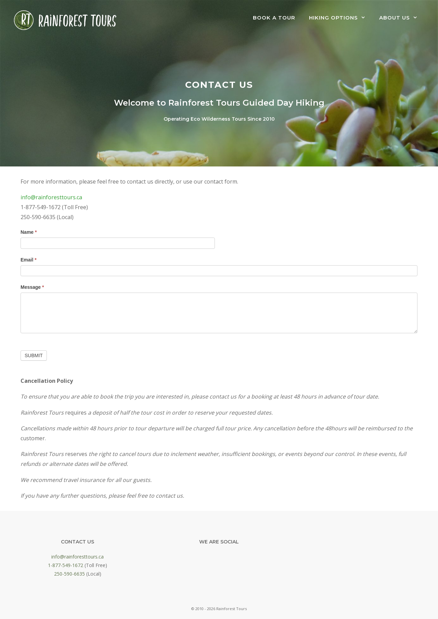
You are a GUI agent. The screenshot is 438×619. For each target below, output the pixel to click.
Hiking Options (340, 17)
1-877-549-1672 (65, 565)
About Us (401, 17)
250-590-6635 (69, 573)
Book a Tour (274, 17)
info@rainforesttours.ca (51, 197)
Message (32, 287)
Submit (34, 355)
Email (29, 260)
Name (29, 232)
